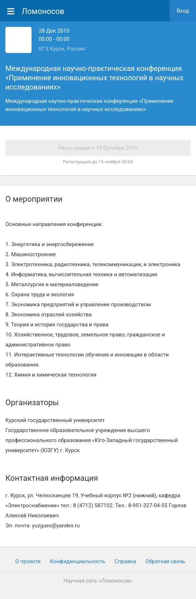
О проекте (27, 561)
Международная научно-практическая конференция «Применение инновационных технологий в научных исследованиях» (94, 77)
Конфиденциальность (77, 561)
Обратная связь (165, 561)
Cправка (125, 561)
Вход (183, 11)
